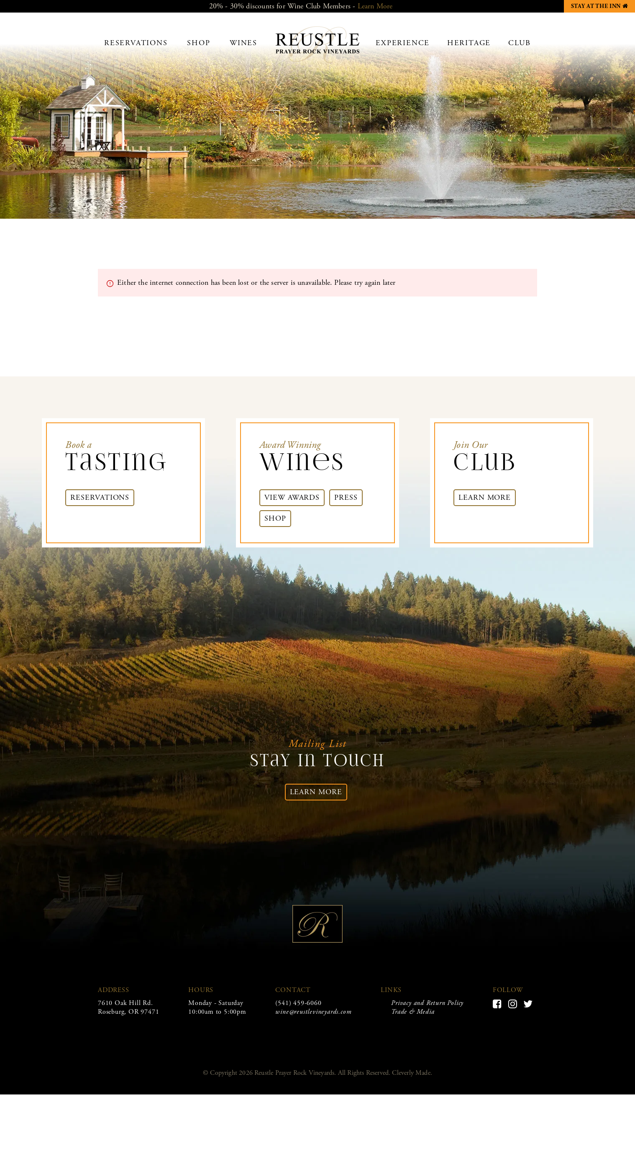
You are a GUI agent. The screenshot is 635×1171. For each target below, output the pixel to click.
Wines (243, 43)
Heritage (469, 43)
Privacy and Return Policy (427, 1003)
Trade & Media (412, 1011)
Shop (198, 43)
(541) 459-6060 (298, 1003)
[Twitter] (528, 1004)
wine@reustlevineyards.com (313, 1011)
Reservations (136, 43)
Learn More (375, 6)
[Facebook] (497, 1004)
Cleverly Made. (412, 1073)
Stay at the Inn (603, 5)
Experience (403, 43)
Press (346, 497)
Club (519, 43)
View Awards (292, 497)
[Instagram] (512, 1004)
